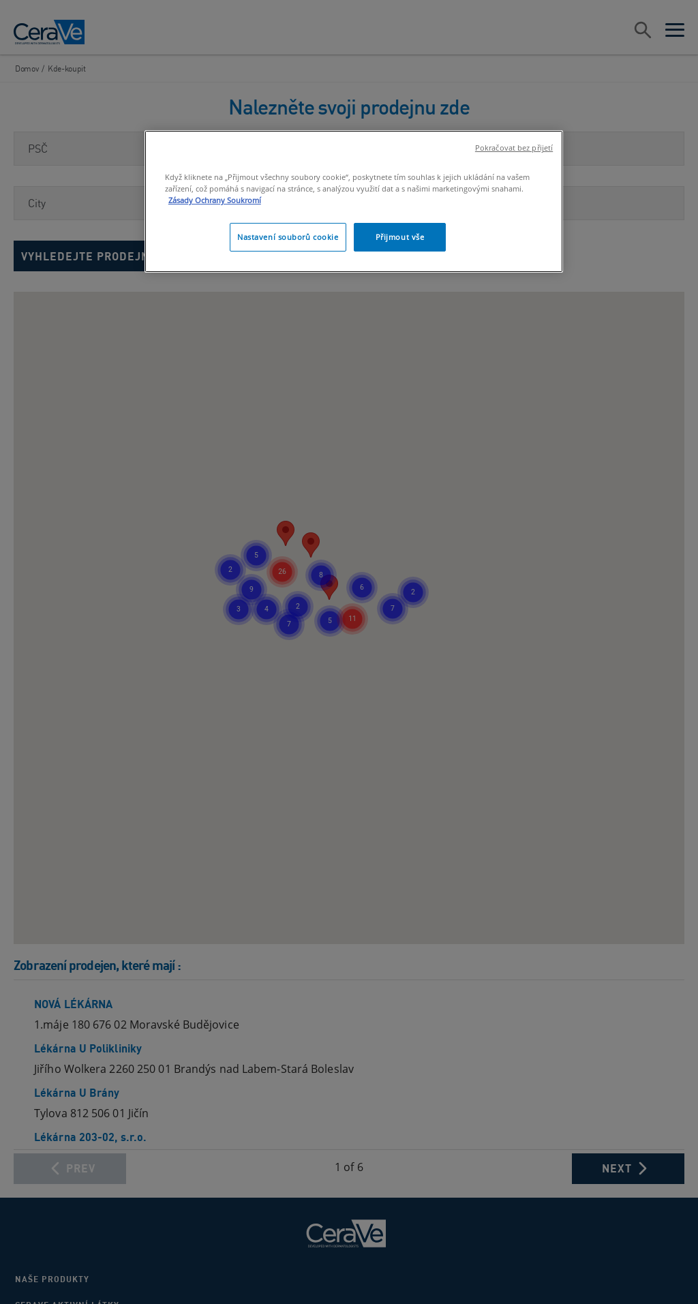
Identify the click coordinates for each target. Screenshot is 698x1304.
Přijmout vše (400, 237)
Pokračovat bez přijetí (514, 148)
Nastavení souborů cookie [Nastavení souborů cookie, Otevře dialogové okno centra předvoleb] (288, 237)
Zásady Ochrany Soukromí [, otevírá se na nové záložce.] (214, 200)
